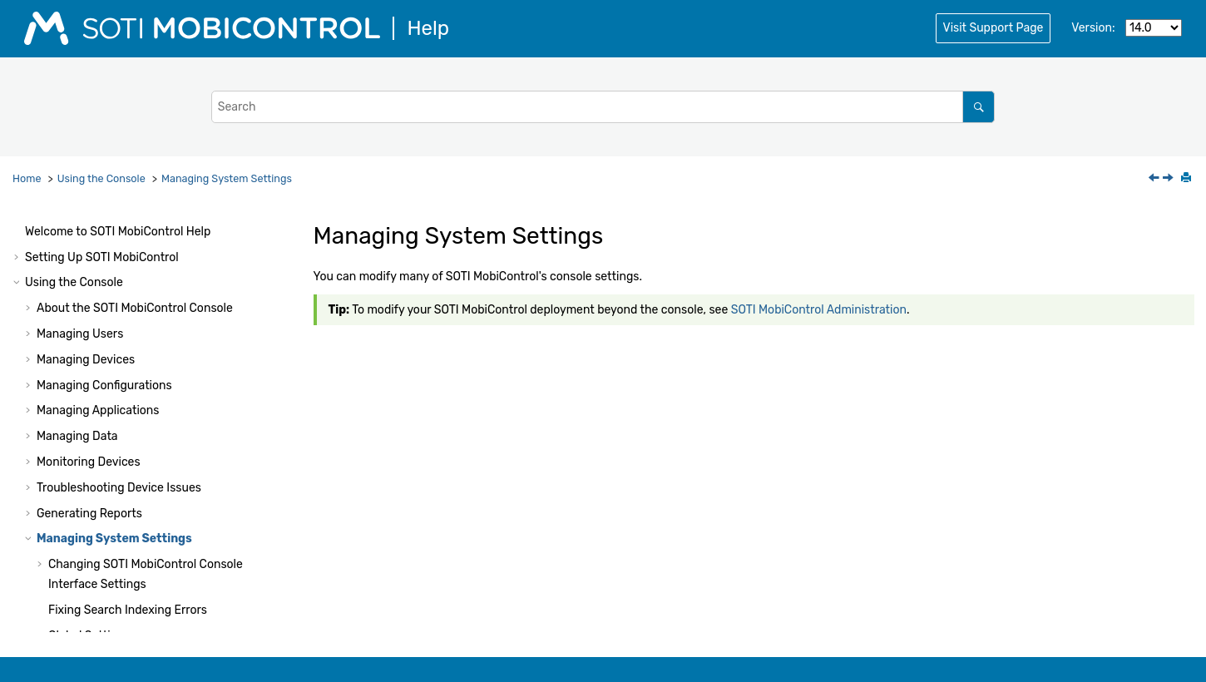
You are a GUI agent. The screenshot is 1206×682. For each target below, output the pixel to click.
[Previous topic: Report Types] (1155, 179)
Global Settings (89, 500)
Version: (1093, 28)
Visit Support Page (993, 28)
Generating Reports (89, 378)
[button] (30, 225)
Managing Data (77, 301)
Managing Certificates (107, 577)
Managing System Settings (226, 178)
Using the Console (101, 178)
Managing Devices (86, 224)
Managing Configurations (104, 250)
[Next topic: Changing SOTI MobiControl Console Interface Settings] (1169, 179)
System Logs (83, 525)
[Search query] (603, 107)
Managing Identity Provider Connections (156, 603)
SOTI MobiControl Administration (819, 310)
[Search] (978, 107)
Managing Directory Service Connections (158, 628)
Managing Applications (98, 275)
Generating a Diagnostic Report (133, 551)
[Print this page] (1188, 179)
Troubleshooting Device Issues (119, 352)
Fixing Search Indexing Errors (127, 474)
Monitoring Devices (89, 326)
